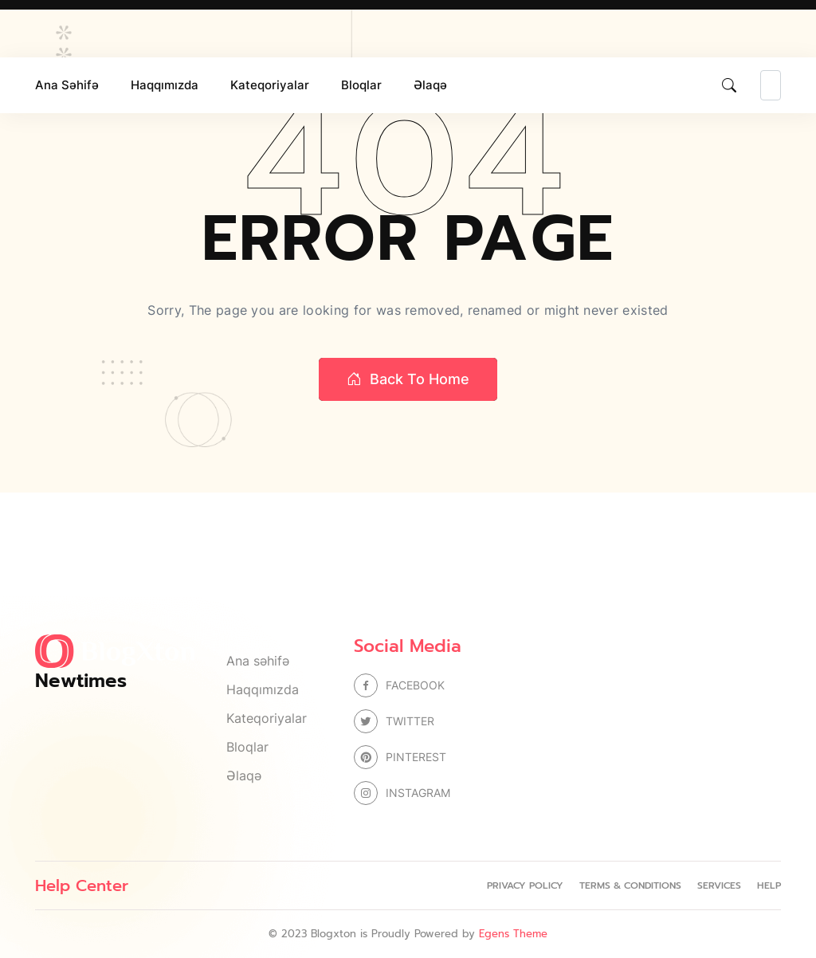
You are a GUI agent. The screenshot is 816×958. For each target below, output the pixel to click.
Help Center (81, 885)
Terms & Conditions (630, 885)
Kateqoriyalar (269, 84)
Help (769, 885)
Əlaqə (430, 84)
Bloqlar (361, 84)
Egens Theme (513, 933)
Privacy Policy (525, 885)
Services (719, 885)
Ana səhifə (67, 84)
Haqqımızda (164, 84)
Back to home (408, 379)
